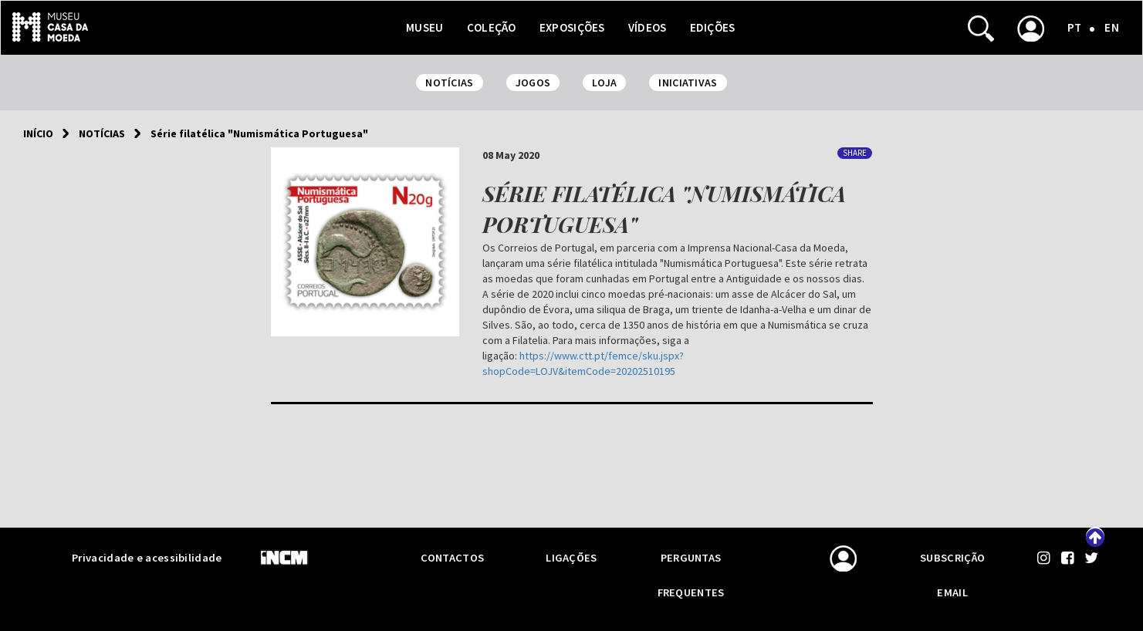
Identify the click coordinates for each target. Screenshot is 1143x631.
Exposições (572, 27)
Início (38, 133)
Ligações (571, 558)
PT (1074, 27)
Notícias (102, 133)
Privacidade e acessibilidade (146, 558)
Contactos (453, 558)
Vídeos (647, 27)
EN (1111, 27)
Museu (425, 27)
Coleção (491, 27)
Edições (713, 27)
